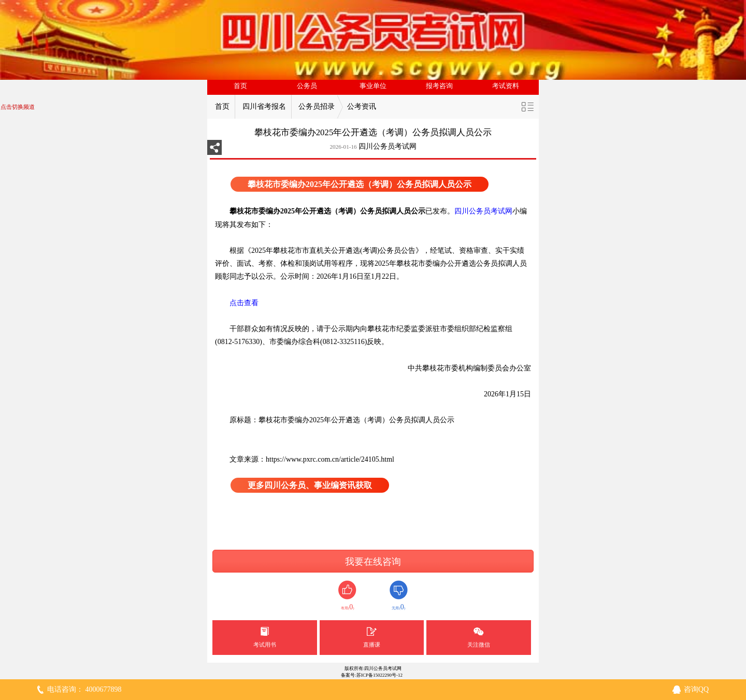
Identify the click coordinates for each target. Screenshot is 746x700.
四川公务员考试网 (387, 146)
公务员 (307, 86)
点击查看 (237, 303)
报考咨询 (439, 86)
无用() (399, 595)
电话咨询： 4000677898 (84, 689)
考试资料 (505, 86)
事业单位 (373, 86)
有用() (347, 595)
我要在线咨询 (373, 561)
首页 (240, 86)
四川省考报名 (264, 106)
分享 (214, 150)
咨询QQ (696, 689)
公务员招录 (316, 106)
